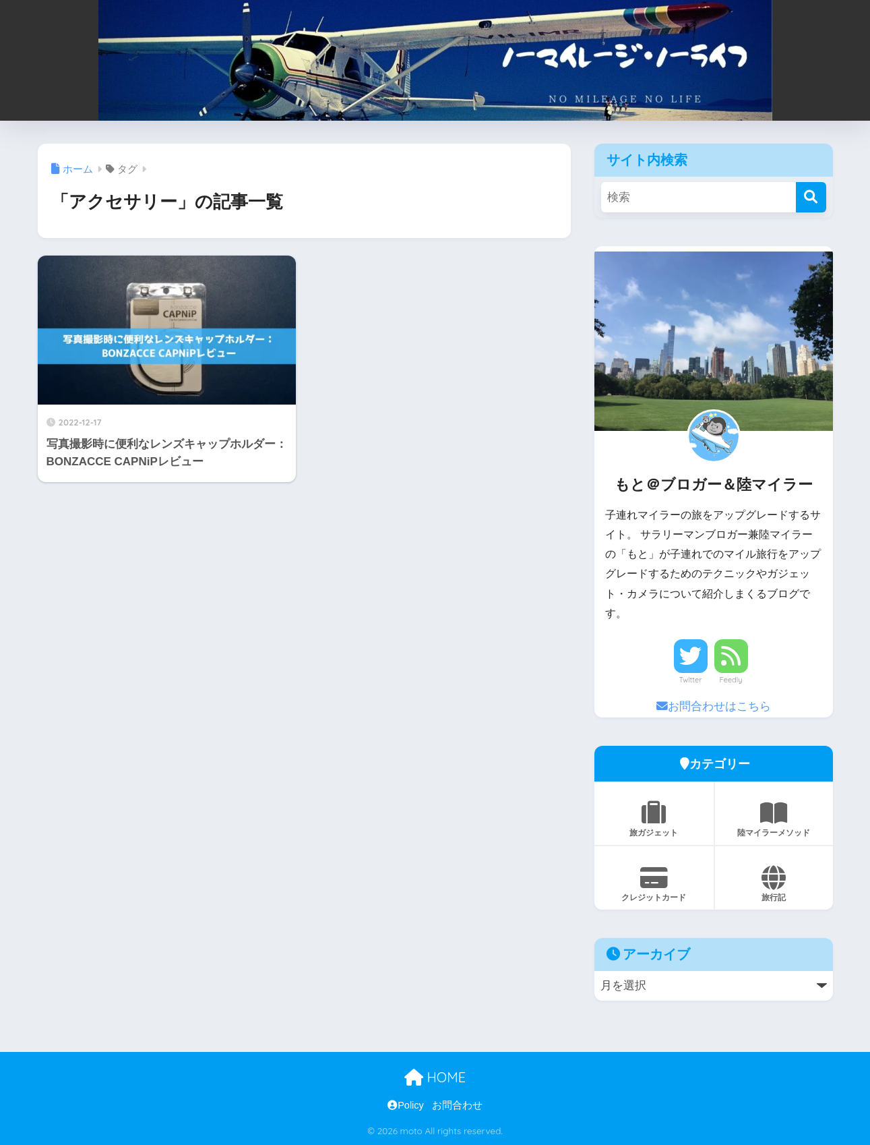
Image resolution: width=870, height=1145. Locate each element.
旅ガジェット (654, 819)
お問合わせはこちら (713, 706)
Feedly (731, 679)
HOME (435, 1077)
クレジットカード (654, 884)
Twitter (690, 679)
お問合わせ (457, 1105)
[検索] (811, 197)
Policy (405, 1105)
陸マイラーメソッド (774, 819)
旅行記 (774, 884)
